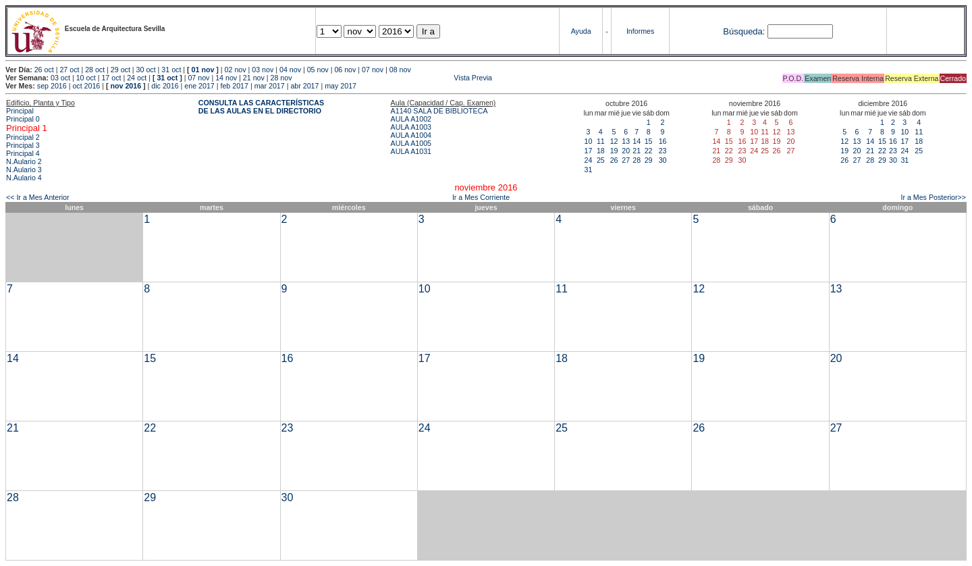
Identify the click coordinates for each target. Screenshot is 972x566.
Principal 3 (23, 145)
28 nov (281, 78)
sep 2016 (52, 86)
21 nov (254, 78)
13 (626, 141)
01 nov (203, 70)
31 (589, 169)
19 (614, 151)
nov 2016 (125, 86)
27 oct (69, 70)
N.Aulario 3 (24, 169)
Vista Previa (393, 78)
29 (649, 160)
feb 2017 (234, 86)
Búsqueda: (744, 31)
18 (601, 151)
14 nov (226, 78)
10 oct (86, 78)
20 (626, 151)
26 (614, 160)
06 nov (345, 70)
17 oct (111, 78)
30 (663, 160)
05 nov (318, 70)
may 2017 (340, 86)
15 (649, 141)
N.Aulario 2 (24, 161)
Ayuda (581, 31)
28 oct (95, 70)
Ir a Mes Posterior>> (933, 197)
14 (636, 141)
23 (663, 151)
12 (614, 141)
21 (636, 151)
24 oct (136, 78)
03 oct (60, 78)
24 (589, 160)
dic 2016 (164, 86)
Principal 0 (23, 119)
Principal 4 (23, 153)
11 (601, 141)
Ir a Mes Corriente (481, 197)
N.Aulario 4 (24, 178)
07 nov (372, 70)
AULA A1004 (411, 135)
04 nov (290, 70)
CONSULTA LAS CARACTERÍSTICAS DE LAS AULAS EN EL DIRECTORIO (261, 107)
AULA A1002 (411, 119)
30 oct (146, 70)
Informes (640, 31)
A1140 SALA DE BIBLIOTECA (439, 111)
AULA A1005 (411, 143)
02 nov (235, 70)
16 (663, 141)
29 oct (120, 70)
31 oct (171, 70)
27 (626, 160)
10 (589, 141)
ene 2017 (199, 86)
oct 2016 (86, 86)
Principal (20, 111)
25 (601, 160)
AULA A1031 (411, 151)
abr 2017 (304, 86)
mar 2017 (269, 86)
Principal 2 (23, 137)
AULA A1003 (411, 127)
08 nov (400, 70)
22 (649, 151)
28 (636, 160)
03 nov (262, 70)
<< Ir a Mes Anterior (38, 197)
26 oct (44, 70)
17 (589, 151)
